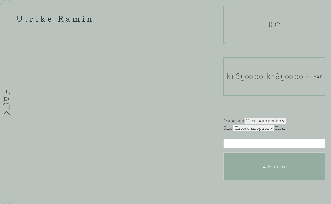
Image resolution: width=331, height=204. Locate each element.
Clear (280, 128)
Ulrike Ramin (55, 20)
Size (228, 128)
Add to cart (274, 166)
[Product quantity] (274, 143)
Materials (234, 121)
